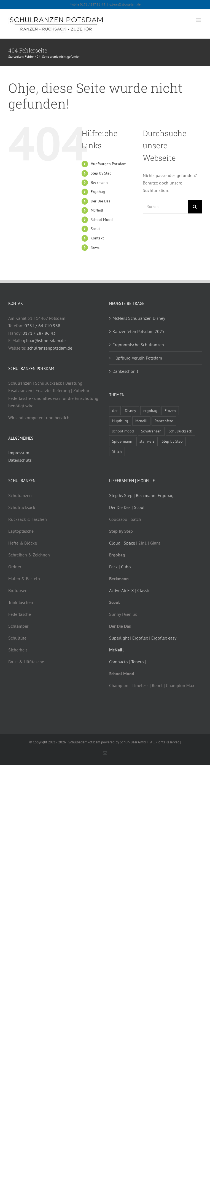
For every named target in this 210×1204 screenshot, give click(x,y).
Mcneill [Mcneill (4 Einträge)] (141, 420)
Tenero (137, 661)
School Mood (102, 219)
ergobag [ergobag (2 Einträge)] (150, 410)
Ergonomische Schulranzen (138, 344)
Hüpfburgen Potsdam (108, 163)
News (95, 247)
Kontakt (97, 238)
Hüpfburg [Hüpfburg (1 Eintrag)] (120, 420)
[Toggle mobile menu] (199, 20)
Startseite (14, 56)
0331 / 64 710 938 (42, 325)
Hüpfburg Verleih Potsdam (137, 358)
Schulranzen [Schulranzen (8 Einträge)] (151, 431)
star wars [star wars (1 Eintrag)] (147, 441)
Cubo (126, 566)
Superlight (119, 638)
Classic (143, 590)
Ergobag (98, 191)
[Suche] (195, 206)
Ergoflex (140, 638)
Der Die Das (100, 201)
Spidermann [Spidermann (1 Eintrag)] (122, 441)
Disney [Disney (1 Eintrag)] (130, 410)
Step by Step (101, 173)
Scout (95, 228)
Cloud (114, 543)
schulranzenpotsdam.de (49, 348)
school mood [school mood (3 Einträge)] (123, 431)
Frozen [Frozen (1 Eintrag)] (170, 410)
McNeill (97, 210)
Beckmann (99, 182)
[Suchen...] (165, 206)
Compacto (118, 661)
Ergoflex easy (163, 638)
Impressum (18, 452)
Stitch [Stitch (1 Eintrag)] (117, 451)
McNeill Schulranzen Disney (138, 318)
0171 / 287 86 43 (39, 333)
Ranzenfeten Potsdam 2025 (138, 331)
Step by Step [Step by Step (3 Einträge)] (172, 441)
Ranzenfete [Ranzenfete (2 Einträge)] (164, 420)
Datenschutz (19, 460)
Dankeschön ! (125, 371)
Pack (113, 566)
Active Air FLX (121, 590)
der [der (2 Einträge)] (115, 410)
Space (129, 543)
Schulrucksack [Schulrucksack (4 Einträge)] (180, 431)
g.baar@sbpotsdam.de (125, 4)
